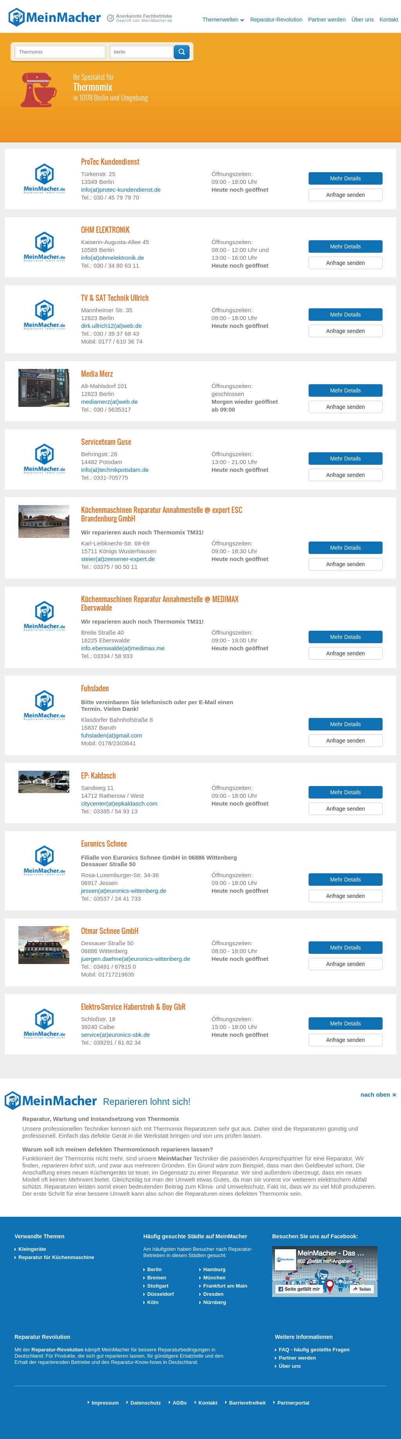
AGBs (180, 1403)
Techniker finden (182, 52)
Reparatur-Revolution (276, 19)
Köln (153, 1302)
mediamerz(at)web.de (109, 401)
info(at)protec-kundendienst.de (121, 189)
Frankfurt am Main (225, 1286)
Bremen (156, 1278)
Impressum (105, 1403)
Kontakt (389, 19)
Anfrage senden (345, 195)
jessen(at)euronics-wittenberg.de (123, 890)
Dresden (213, 1294)
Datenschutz (145, 1403)
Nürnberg (214, 1302)
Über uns (363, 19)
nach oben (375, 1094)
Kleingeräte (32, 1249)
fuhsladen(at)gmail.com (111, 735)
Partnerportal (293, 1403)
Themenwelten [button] (220, 19)
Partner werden (327, 19)
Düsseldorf (160, 1294)
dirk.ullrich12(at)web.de (111, 325)
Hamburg (214, 1269)
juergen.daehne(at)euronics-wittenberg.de (135, 958)
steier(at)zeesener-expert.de (118, 559)
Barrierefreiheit (247, 1403)
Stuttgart (157, 1286)
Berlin (154, 1269)
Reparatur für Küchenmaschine (56, 1257)
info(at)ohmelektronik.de (112, 257)
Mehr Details (345, 178)
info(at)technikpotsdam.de (115, 469)
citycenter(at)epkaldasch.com (119, 803)
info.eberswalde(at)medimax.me (122, 648)
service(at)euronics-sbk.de (115, 1034)
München (214, 1278)
